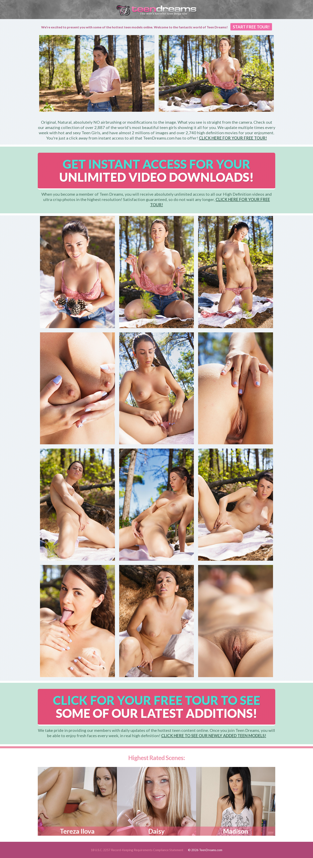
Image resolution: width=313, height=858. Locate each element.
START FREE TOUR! (251, 26)
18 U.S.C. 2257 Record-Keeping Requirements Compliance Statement (137, 850)
